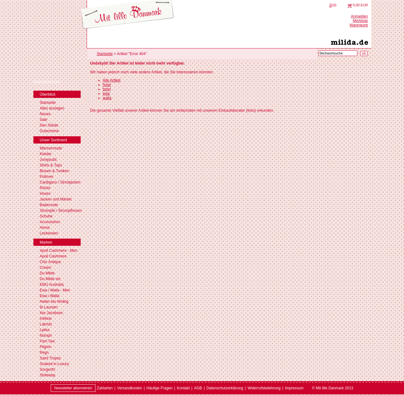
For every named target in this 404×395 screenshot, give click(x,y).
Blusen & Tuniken (54, 171)
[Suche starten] (363, 53)
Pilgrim (45, 347)
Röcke (45, 188)
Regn (44, 352)
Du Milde (47, 273)
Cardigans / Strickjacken (60, 182)
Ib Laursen (49, 307)
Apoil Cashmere (53, 256)
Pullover (46, 176)
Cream (45, 267)
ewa (106, 93)
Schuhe (46, 216)
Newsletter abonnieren (73, 388)
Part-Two (47, 341)
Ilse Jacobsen (51, 313)
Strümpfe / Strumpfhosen (61, 210)
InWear (46, 318)
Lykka (44, 330)
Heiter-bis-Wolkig (54, 301)
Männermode (51, 148)
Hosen (45, 193)
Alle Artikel (111, 80)
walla (107, 98)
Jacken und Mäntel (56, 199)
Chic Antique (50, 262)
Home (45, 227)
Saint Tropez (50, 358)
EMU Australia (52, 284)
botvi (107, 89)
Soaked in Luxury (54, 364)
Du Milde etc (50, 279)
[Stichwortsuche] (337, 53)
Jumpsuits (48, 159)
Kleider (45, 154)
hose (107, 84)
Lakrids (46, 324)
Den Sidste (49, 125)
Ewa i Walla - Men (55, 290)
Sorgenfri (47, 369)
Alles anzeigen (52, 108)
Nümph (46, 335)
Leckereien (49, 233)
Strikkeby (47, 375)
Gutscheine (49, 131)
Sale (43, 119)
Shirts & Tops (51, 165)
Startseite (48, 102)
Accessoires (50, 222)
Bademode (49, 205)
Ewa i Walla (49, 296)
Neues (45, 114)
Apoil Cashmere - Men (58, 250)
